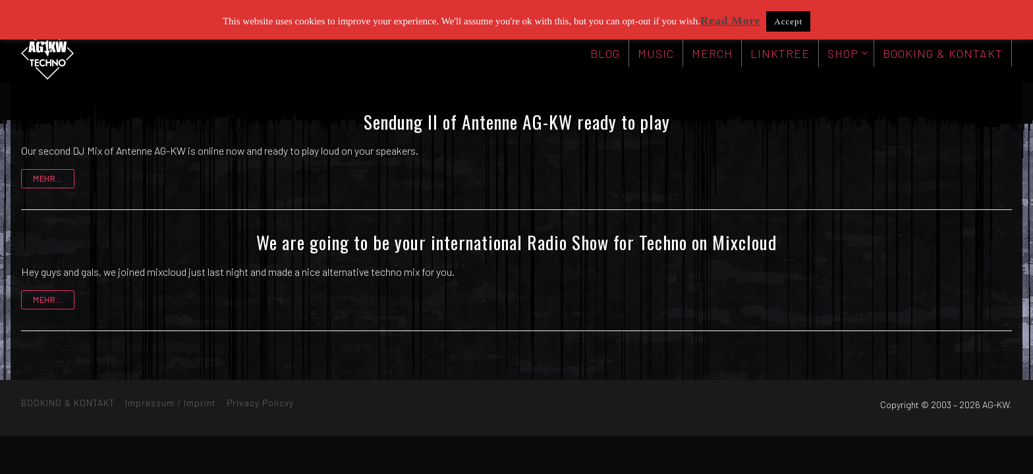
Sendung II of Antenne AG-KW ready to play (517, 122)
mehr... (48, 178)
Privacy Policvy (260, 402)
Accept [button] (788, 21)
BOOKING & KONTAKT (68, 402)
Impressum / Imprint (170, 402)
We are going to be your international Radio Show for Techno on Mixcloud (516, 242)
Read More (730, 20)
